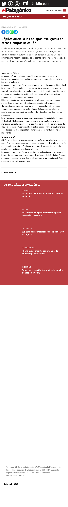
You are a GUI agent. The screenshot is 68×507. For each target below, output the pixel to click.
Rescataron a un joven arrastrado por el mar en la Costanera (41, 214)
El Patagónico (7, 27)
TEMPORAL (25, 190)
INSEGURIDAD (26, 267)
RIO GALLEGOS (27, 229)
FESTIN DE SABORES (28, 248)
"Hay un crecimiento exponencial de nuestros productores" (40, 252)
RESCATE (25, 210)
